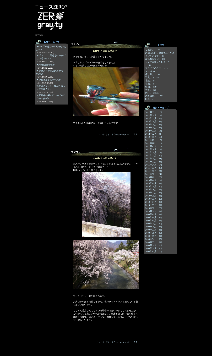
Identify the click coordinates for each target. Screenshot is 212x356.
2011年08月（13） (154, 152)
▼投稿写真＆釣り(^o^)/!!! (48, 80)
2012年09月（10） (154, 112)
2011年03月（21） (154, 168)
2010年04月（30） (154, 202)
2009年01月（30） (154, 248)
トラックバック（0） (121, 134)
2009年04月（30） (154, 239)
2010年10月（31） (154, 183)
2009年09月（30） (154, 223)
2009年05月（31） (154, 236)
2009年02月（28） (154, 245)
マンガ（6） (151, 71)
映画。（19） (152, 86)
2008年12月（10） (154, 251)
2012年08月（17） (154, 115)
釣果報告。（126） (154, 96)
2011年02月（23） (154, 171)
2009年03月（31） (154, 242)
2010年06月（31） (154, 195)
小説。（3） (151, 80)
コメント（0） (103, 134)
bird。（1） (151, 99)
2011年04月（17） (154, 164)
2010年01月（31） (154, 211)
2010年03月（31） (154, 205)
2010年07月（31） (154, 192)
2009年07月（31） (154, 229)
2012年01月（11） (154, 137)
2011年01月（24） (154, 174)
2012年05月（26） (154, 124)
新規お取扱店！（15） (156, 59)
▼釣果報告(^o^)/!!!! (45, 64)
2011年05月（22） (154, 161)
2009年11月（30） (154, 217)
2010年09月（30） (154, 186)
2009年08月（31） (154, 226)
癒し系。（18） (153, 74)
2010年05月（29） (154, 199)
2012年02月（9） (153, 134)
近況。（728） (152, 77)
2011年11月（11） (154, 143)
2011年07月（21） (154, 155)
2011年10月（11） (154, 146)
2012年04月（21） (154, 127)
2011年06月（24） (154, 158)
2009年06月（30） (154, 233)
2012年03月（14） (154, 130)
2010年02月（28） (154, 208)
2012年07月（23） (154, 118)
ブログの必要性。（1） (157, 68)
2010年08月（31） (154, 189)
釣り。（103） (152, 93)
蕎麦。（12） (152, 83)
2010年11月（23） (154, 180)
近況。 (136, 134)
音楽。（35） (152, 90)
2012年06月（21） (154, 121)
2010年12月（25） (154, 177)
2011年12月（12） (154, 140)
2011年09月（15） (154, 149)
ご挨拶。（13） (153, 49)
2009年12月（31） (154, 214)
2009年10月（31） (154, 220)
